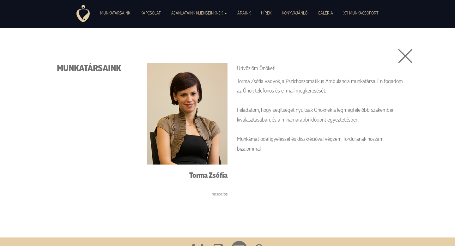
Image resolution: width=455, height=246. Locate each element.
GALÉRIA (325, 12)
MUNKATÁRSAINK (115, 12)
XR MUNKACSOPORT (361, 12)
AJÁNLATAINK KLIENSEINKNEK (199, 12)
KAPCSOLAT (151, 12)
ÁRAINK (244, 12)
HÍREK (266, 12)
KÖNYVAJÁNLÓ (294, 12)
